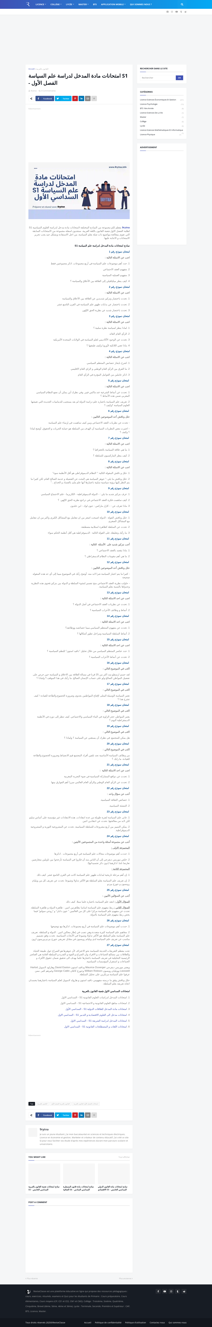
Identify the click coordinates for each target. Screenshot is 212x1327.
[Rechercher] (158, 77)
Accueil (31, 69)
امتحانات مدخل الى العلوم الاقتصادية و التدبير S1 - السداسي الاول (92, 1014)
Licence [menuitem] (40, 4)
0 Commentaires (48, 90)
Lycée (162, 126)
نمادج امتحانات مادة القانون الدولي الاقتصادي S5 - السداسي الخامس (112, 1188)
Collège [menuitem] (55, 4)
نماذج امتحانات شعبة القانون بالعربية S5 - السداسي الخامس (43, 1188)
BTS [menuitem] (95, 4)
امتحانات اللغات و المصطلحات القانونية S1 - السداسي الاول (95, 1026)
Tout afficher (124, 1157)
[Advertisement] (106, 39)
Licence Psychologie (162, 104)
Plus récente (32, 1278)
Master (162, 117)
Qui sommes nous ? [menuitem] (141, 4)
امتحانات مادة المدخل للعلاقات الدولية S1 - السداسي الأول (96, 1009)
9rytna (126, 227)
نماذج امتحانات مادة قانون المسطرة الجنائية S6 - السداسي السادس (78, 1188)
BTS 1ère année (162, 108)
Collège (162, 121)
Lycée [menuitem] (69, 4)
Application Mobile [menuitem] (112, 4)
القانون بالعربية (42, 69)
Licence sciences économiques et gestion (162, 99)
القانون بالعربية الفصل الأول (60, 1104)
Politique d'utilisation (135, 1322)
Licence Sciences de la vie (162, 112)
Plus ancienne (125, 1278)
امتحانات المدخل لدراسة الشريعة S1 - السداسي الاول (99, 1020)
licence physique (160, 134)
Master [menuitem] (82, 4)
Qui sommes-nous (178, 1322)
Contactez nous (157, 1322)
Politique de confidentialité (108, 1322)
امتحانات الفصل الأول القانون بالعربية (86, 1104)
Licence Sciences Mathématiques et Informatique (162, 130)
